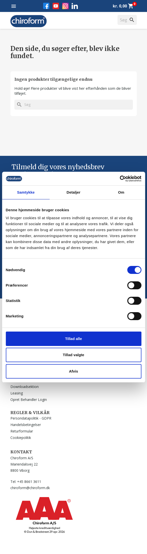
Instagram (65, 6)
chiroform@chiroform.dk (30, 487)
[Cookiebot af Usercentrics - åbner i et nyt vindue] (119, 178)
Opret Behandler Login (28, 399)
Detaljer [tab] (74, 192)
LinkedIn (75, 6)
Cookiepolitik (20, 437)
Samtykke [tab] (26, 192)
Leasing (16, 393)
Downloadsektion (24, 386)
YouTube (56, 6)
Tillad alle (73, 339)
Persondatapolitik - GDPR (30, 418)
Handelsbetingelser (25, 424)
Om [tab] (121, 192)
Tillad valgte (73, 355)
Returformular (21, 431)
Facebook (46, 6)
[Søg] (73, 105)
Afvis (73, 371)
